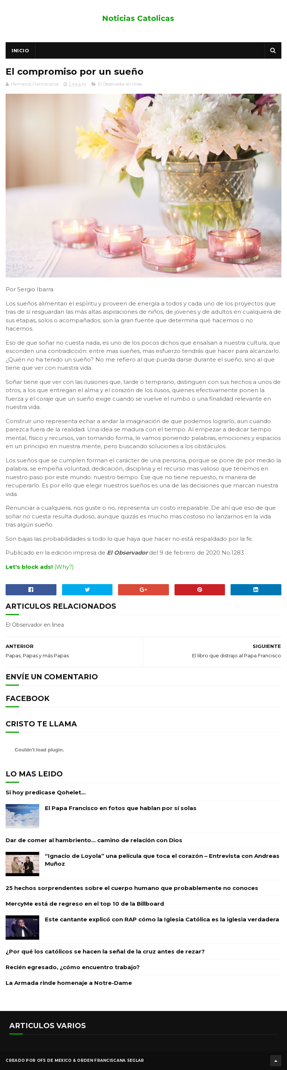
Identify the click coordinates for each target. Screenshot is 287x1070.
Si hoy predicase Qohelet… (46, 792)
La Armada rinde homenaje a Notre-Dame (69, 982)
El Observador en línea (120, 84)
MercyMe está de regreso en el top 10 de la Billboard (85, 903)
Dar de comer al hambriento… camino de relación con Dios (94, 840)
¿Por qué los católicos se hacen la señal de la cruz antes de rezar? (105, 951)
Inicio (20, 50)
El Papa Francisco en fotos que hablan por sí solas (121, 808)
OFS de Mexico (54, 1060)
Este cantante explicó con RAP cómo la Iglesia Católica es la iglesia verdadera (162, 919)
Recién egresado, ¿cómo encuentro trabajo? (73, 967)
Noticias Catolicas (138, 18)
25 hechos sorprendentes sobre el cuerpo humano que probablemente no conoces (132, 887)
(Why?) (64, 566)
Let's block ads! (29, 566)
